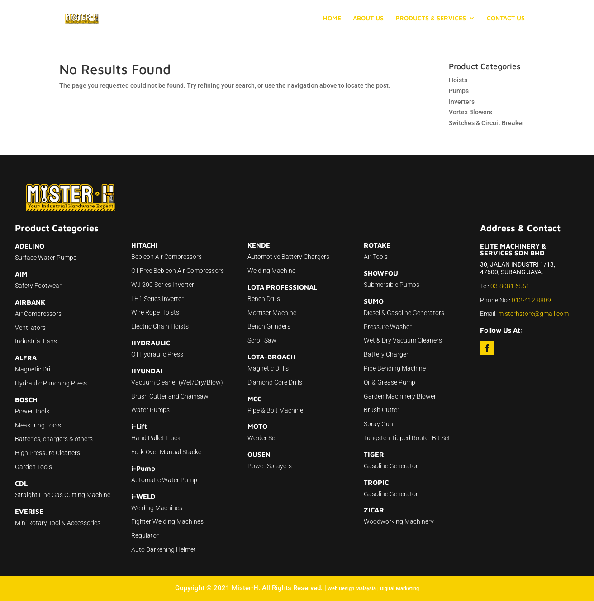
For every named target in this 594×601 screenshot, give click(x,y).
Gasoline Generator (391, 466)
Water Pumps (150, 409)
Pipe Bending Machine (395, 368)
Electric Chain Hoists (160, 326)
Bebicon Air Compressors (166, 256)
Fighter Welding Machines (167, 521)
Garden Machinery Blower (400, 396)
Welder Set (262, 437)
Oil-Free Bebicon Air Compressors (177, 270)
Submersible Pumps (391, 284)
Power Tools (32, 411)
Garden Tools (33, 466)
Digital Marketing (399, 589)
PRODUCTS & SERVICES (430, 18)
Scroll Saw (261, 340)
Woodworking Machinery (399, 521)
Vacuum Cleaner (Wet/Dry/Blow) (177, 382)
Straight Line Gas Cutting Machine (62, 494)
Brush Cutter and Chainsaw (170, 396)
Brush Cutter (381, 409)
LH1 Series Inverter (157, 298)
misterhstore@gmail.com (533, 313)
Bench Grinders (268, 326)
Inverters (462, 101)
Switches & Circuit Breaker (486, 123)
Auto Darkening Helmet (163, 549)
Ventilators (30, 327)
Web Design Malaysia (352, 589)
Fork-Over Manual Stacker (167, 451)
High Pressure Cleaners (47, 452)
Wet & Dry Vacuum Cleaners (403, 340)
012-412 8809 (531, 300)
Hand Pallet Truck (156, 437)
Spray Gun (378, 423)
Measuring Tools (38, 425)
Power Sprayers (269, 466)
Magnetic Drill (34, 369)
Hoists (458, 80)
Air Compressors (38, 313)
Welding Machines (156, 508)
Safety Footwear (38, 285)
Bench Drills (263, 298)
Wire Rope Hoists (155, 312)
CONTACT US (506, 18)
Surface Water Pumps (45, 257)
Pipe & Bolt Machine (275, 410)
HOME (332, 18)
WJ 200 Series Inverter (162, 284)
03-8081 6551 (510, 286)
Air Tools (376, 256)
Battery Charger (386, 354)
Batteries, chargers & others (54, 438)
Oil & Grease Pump (389, 382)
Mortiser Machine (271, 312)
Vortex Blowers (470, 112)
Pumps (459, 90)
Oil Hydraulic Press (157, 354)
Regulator (145, 535)
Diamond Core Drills (274, 382)
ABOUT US (368, 18)
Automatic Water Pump (164, 480)
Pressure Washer (388, 326)
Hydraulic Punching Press (51, 383)
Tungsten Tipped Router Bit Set (407, 437)
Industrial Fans (36, 341)
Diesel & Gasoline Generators (404, 312)
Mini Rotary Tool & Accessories (57, 522)
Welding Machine (271, 270)
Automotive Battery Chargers (288, 256)
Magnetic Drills (268, 368)
